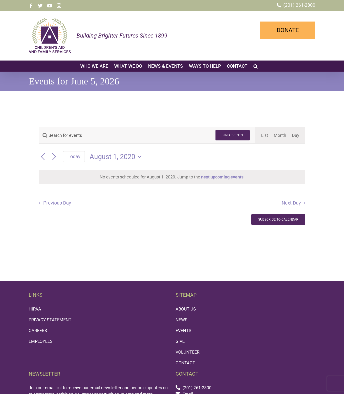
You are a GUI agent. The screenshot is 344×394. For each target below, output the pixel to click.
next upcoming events (222, 176)
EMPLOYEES (41, 341)
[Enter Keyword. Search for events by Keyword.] (124, 135)
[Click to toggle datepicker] (117, 157)
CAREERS (38, 330)
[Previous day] (43, 157)
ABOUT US (186, 308)
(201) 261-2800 (299, 5)
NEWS (182, 319)
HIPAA (35, 308)
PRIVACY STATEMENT (50, 319)
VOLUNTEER (187, 352)
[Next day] (54, 157)
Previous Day (57, 203)
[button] (255, 66)
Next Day (291, 203)
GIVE (180, 341)
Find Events (232, 135)
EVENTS (183, 330)
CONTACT (185, 362)
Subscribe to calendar (278, 219)
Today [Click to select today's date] (74, 156)
